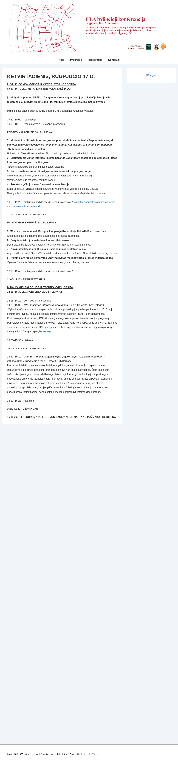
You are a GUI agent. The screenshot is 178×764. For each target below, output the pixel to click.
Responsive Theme (90, 754)
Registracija (95, 60)
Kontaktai (114, 60)
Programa (76, 60)
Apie (61, 60)
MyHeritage (45, 331)
